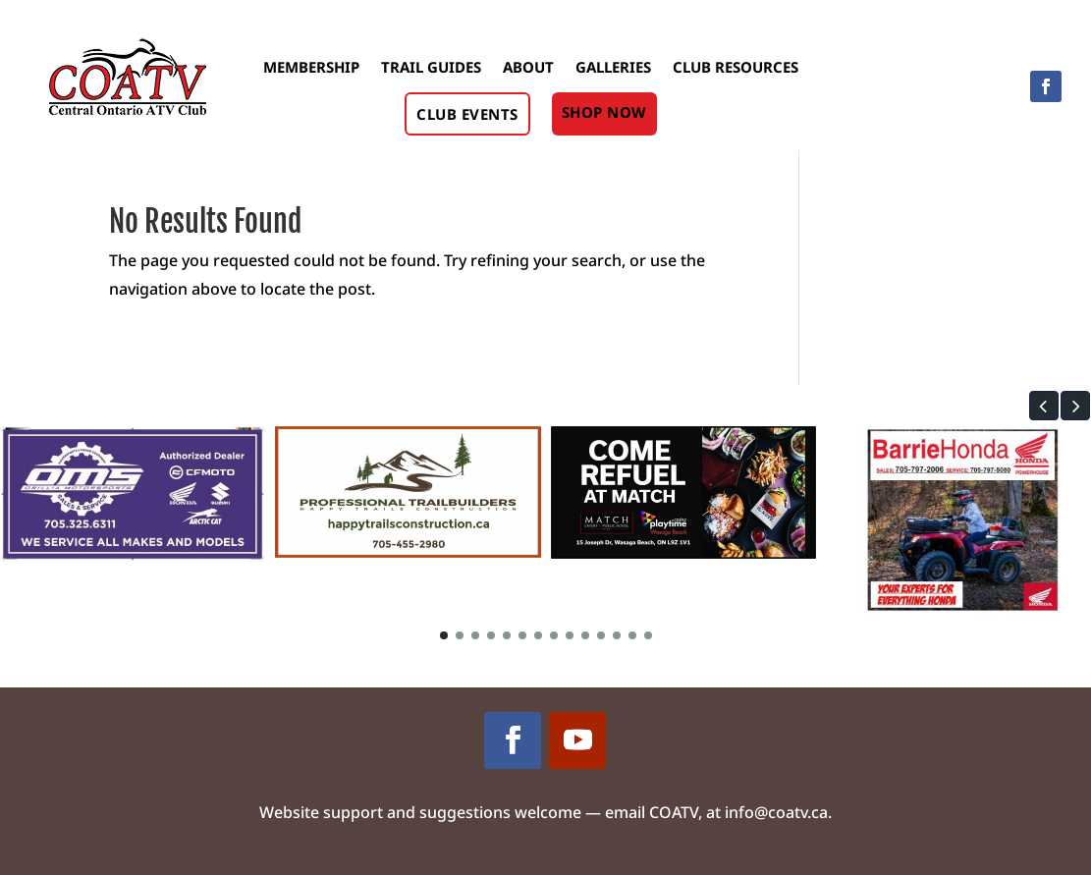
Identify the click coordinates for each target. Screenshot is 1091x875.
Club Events (467, 114)
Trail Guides (431, 67)
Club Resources (735, 67)
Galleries (613, 67)
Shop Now (604, 112)
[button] (1044, 405)
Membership (311, 67)
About (528, 67)
